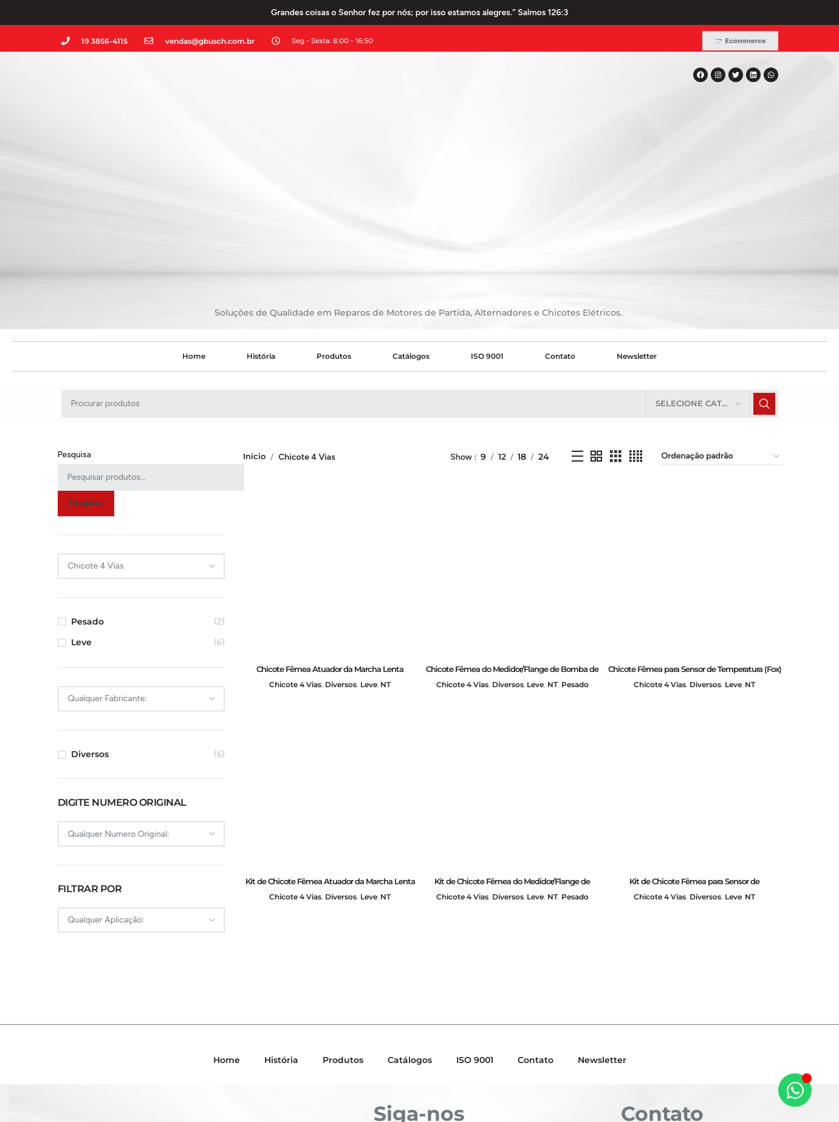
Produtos (334, 222)
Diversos (90, 620)
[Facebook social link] (385, 1025)
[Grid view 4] (635, 323)
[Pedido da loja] (721, 323)
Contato (560, 222)
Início (255, 322)
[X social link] (402, 1025)
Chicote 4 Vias (290, 549)
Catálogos (411, 222)
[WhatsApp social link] (451, 1025)
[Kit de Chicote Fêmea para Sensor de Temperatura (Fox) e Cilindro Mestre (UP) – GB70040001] (695, 651)
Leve (81, 509)
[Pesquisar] (419, 270)
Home (193, 222)
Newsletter (637, 222)
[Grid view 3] (616, 323)
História (261, 222)
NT (391, 549)
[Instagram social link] (419, 1025)
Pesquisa (74, 321)
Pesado (87, 487)
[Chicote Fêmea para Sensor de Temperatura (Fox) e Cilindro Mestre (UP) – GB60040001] (695, 436)
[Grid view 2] (596, 323)
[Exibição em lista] (577, 323)
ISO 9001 (487, 222)
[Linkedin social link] (435, 1025)
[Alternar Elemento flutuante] (795, 1090)
